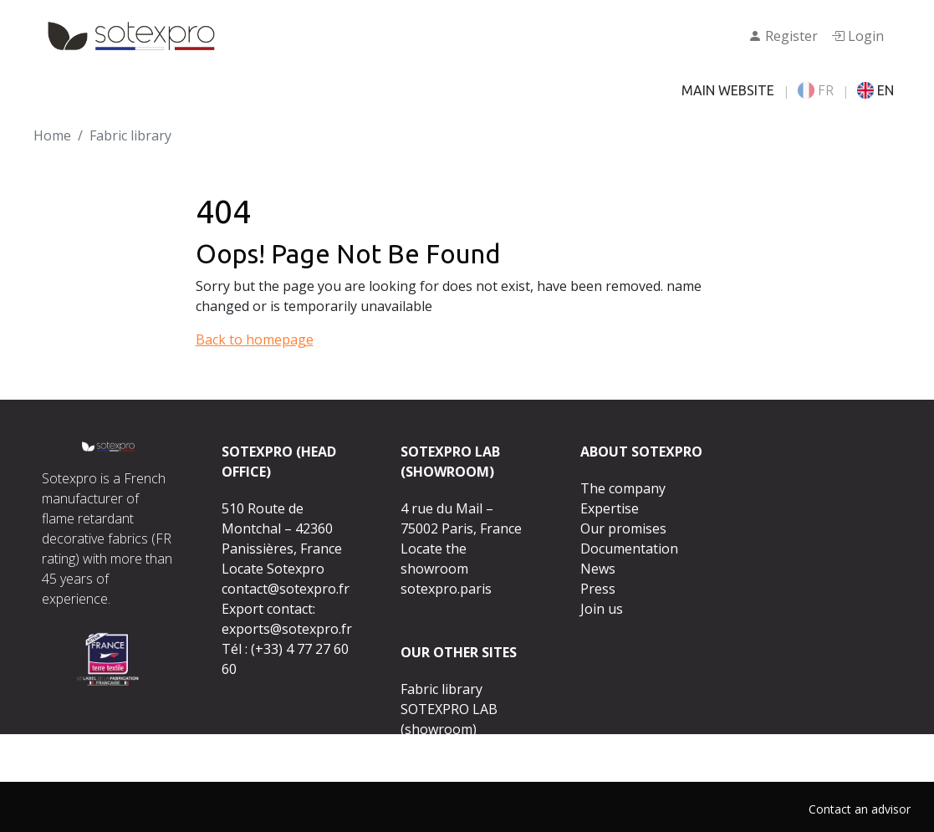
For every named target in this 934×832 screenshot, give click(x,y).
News (597, 568)
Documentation (629, 548)
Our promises (623, 528)
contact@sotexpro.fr (286, 588)
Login (857, 36)
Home (52, 135)
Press (597, 588)
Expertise (609, 508)
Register (783, 36)
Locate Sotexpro (273, 568)
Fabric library (441, 689)
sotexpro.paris (446, 588)
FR (816, 90)
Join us (601, 609)
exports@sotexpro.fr (287, 629)
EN (875, 90)
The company (623, 488)
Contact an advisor (860, 809)
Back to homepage (255, 339)
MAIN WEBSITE (727, 90)
